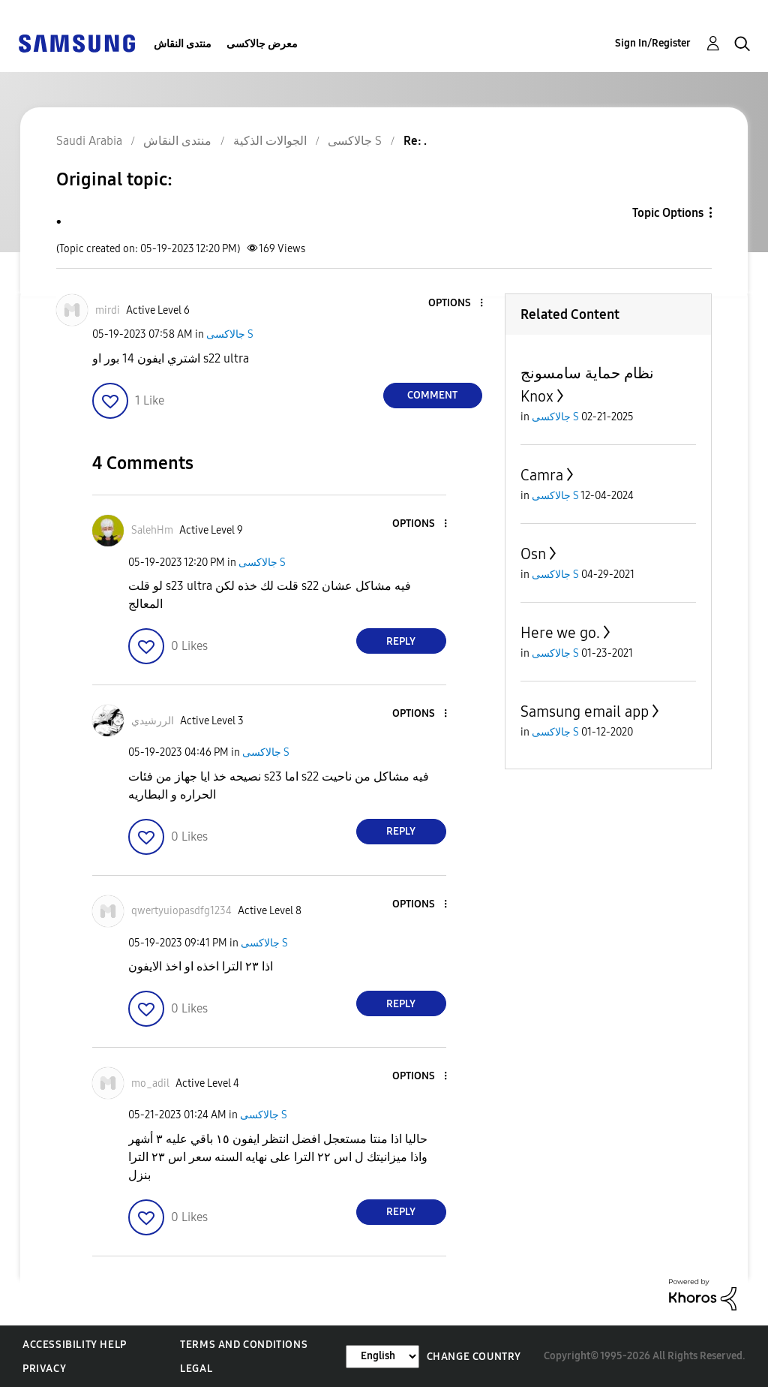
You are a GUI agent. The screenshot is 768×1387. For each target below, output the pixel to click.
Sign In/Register (653, 43)
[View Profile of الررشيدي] (152, 721)
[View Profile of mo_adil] (150, 1083)
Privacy (44, 1368)
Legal (196, 1368)
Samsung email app (584, 712)
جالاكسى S (230, 334)
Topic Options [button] (668, 213)
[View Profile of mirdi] (107, 310)
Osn (533, 554)
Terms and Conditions (244, 1344)
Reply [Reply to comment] (401, 641)
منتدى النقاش (183, 44)
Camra (541, 475)
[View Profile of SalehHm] (152, 530)
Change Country (474, 1356)
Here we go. (560, 633)
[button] (456, 303)
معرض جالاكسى (262, 44)
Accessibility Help (74, 1344)
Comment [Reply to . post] (432, 395)
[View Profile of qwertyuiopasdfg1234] (181, 910)
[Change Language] (382, 1356)
